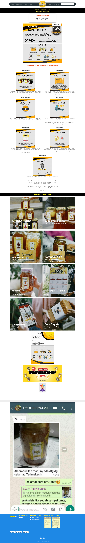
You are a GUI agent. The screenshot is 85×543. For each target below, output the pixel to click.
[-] (20, 518)
